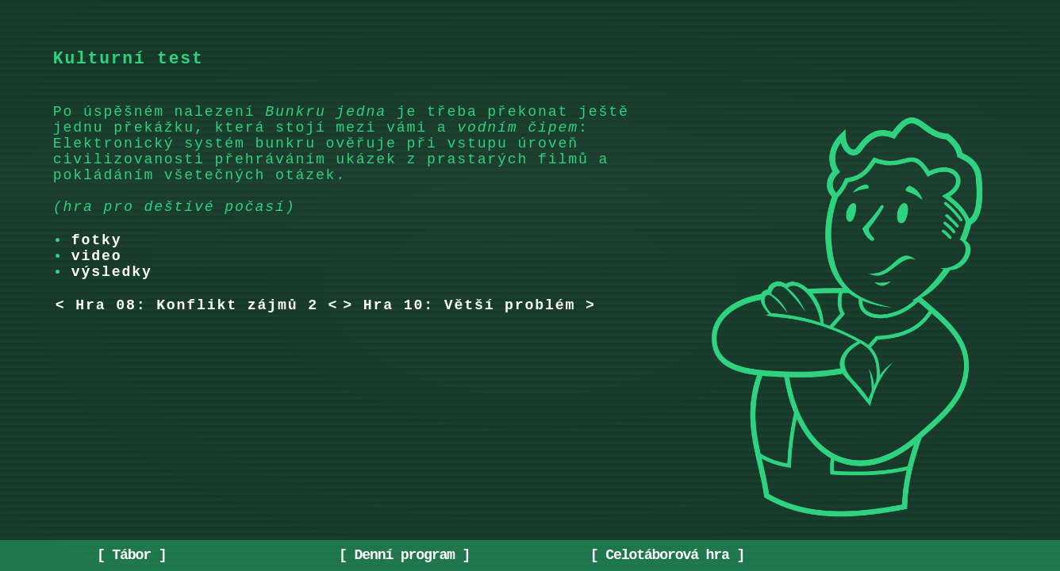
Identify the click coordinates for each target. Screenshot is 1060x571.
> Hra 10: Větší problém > (469, 345)
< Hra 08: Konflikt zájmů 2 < (197, 345)
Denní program (405, 553)
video (96, 290)
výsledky (111, 309)
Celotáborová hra (666, 553)
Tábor (131, 553)
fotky (96, 271)
